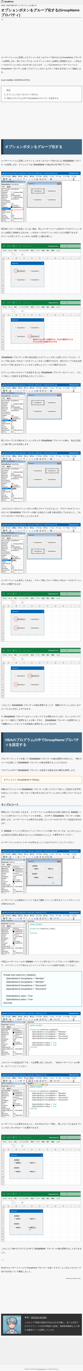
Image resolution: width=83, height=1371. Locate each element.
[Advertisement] (41, 36)
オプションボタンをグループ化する (22, 94)
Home (3, 5)
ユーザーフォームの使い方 (27, 5)
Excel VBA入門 (12, 5)
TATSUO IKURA (39, 1317)
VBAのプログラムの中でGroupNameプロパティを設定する (32, 98)
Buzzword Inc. (42, 1369)
